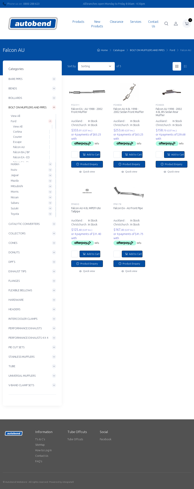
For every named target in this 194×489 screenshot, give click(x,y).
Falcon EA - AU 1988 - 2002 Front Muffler (86, 110)
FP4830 (75, 204)
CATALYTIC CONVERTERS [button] (24, 223)
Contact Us (153, 24)
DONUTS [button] (14, 252)
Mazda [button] (15, 180)
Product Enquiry (87, 164)
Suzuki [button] (14, 208)
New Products (97, 24)
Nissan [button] (15, 197)
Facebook (105, 439)
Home (102, 50)
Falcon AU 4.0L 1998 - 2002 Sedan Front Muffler (128, 110)
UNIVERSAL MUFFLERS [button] (22, 375)
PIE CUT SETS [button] (16, 347)
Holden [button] (15, 164)
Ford (172, 50)
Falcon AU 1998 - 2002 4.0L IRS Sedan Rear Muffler (169, 112)
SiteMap (40, 444)
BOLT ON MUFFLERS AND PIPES (147, 50)
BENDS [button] (13, 88)
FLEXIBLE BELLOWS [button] (20, 290)
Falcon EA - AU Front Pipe (128, 208)
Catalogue (119, 50)
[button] (166, 23)
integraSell (68, 482)
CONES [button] (13, 242)
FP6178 (117, 204)
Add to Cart (91, 154)
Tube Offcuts (75, 439)
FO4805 (160, 105)
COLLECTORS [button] (17, 233)
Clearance (116, 21)
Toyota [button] (15, 213)
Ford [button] (13, 121)
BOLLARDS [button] (15, 97)
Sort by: (71, 66)
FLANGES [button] (14, 280)
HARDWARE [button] (16, 299)
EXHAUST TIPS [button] (17, 271)
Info (97, 143)
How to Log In (43, 450)
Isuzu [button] (14, 169)
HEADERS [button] (14, 309)
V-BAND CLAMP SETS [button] (21, 385)
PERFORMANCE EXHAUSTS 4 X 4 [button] (28, 337)
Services (135, 21)
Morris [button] (15, 191)
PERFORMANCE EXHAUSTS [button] (25, 328)
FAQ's (38, 461)
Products (78, 21)
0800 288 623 (31, 3)
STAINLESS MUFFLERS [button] (21, 356)
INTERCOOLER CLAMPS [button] (23, 318)
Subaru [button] (15, 202)
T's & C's (40, 439)
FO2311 (75, 105)
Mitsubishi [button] (17, 186)
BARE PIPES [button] (15, 78)
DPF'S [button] (12, 261)
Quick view (87, 171)
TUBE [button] (12, 366)
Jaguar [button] (15, 175)
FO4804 (117, 105)
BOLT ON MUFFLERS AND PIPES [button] (27, 107)
